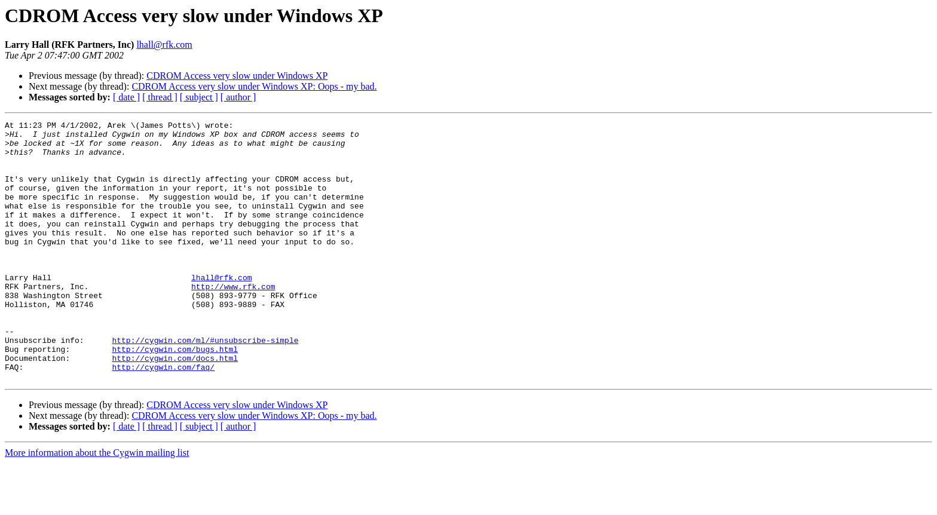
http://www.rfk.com (233, 320)
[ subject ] (199, 97)
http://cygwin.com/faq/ (163, 417)
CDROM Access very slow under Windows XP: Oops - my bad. (253, 86)
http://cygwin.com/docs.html (175, 406)
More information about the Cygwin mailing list (97, 504)
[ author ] (238, 97)
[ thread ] (159, 97)
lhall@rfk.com (164, 44)
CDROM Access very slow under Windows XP (236, 75)
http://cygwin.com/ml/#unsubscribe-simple (205, 384)
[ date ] (126, 97)
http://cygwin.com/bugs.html (175, 395)
